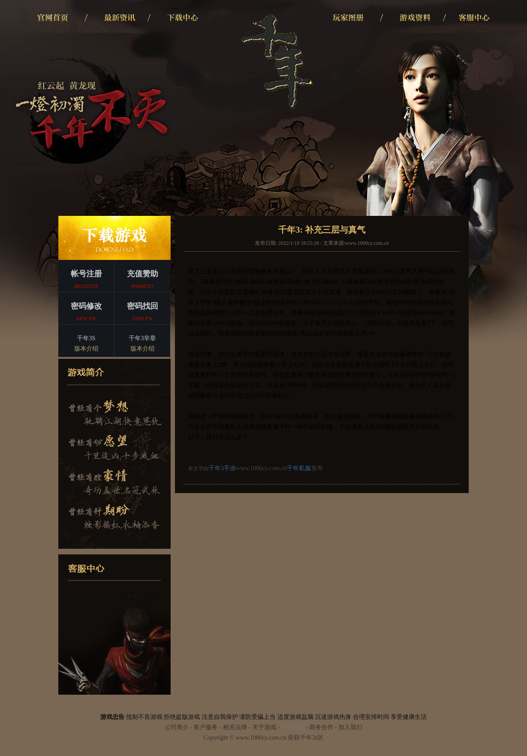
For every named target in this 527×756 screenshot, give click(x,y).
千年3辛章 (142, 344)
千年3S (86, 344)
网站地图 (293, 727)
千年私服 (299, 468)
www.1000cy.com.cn (367, 243)
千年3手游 (222, 468)
